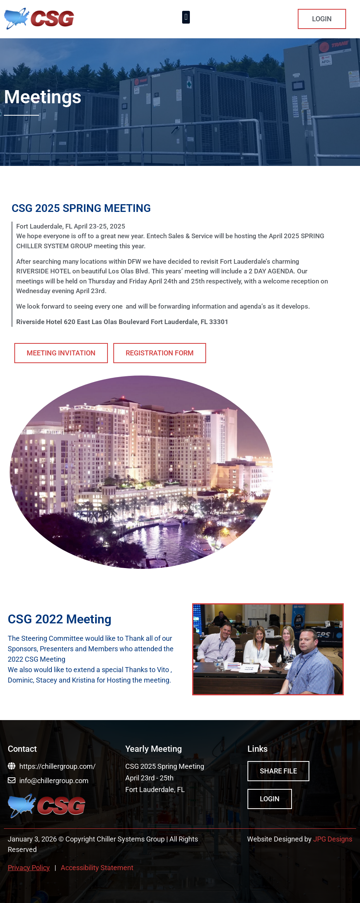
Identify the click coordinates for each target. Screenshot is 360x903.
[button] (185, 17)
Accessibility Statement (97, 868)
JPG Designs (332, 839)
